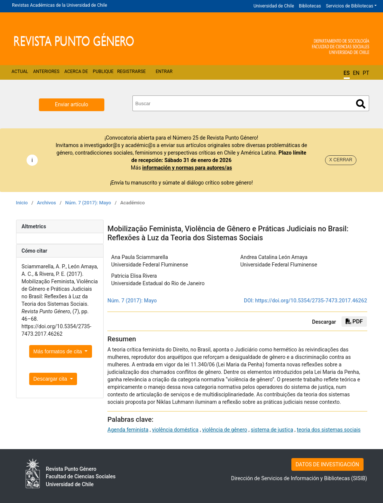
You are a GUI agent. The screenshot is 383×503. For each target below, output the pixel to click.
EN (356, 73)
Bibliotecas (310, 6)
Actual (20, 71)
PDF (354, 321)
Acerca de (76, 71)
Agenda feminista (127, 430)
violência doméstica (175, 430)
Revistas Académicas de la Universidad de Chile (59, 5)
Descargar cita (50, 379)
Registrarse (131, 71)
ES (347, 73)
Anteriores (46, 71)
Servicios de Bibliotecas (349, 6)
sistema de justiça (272, 430)
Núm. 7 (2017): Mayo (88, 202)
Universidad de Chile (274, 6)
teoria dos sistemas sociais (328, 430)
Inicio (22, 202)
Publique (103, 71)
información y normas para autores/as (187, 168)
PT (366, 73)
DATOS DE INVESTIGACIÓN (327, 464)
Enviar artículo (71, 104)
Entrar (164, 71)
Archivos (46, 202)
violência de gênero (224, 430)
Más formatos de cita (58, 351)
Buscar (360, 104)
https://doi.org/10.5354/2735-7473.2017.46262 (311, 301)
